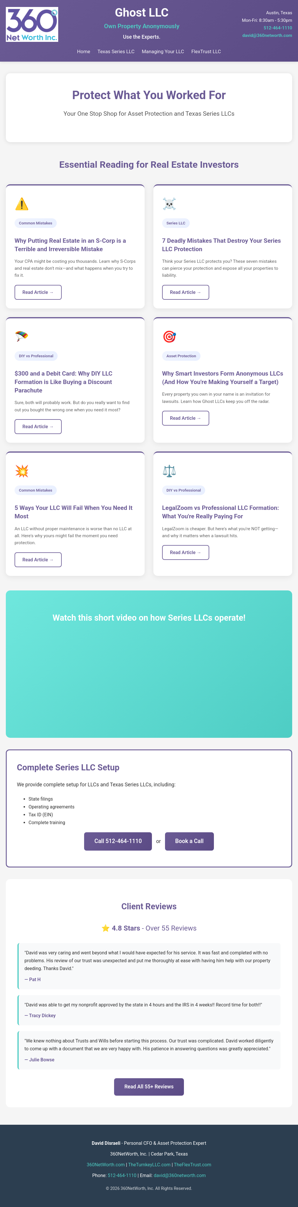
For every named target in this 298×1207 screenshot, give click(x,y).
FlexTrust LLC (206, 51)
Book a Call (189, 841)
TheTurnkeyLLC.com (149, 1164)
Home (83, 51)
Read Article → (38, 292)
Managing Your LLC (163, 51)
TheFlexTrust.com (192, 1164)
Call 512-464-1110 (118, 841)
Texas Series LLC (115, 51)
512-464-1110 (278, 28)
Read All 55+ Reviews (148, 1087)
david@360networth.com (267, 35)
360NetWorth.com (106, 1164)
